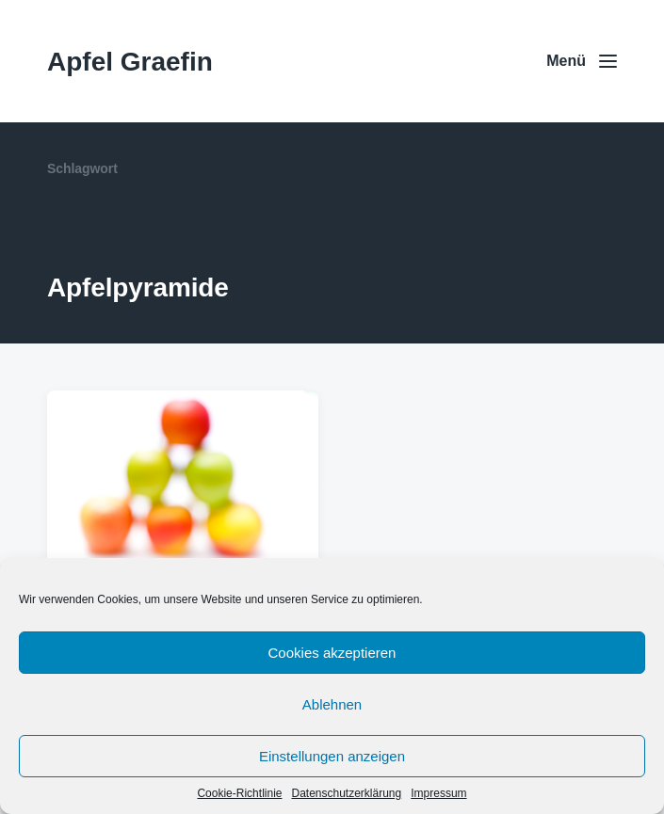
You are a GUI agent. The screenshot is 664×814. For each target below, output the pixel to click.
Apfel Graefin (130, 61)
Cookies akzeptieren (332, 653)
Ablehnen (332, 704)
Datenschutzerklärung (346, 793)
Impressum (438, 793)
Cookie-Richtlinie (239, 793)
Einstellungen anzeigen (332, 756)
